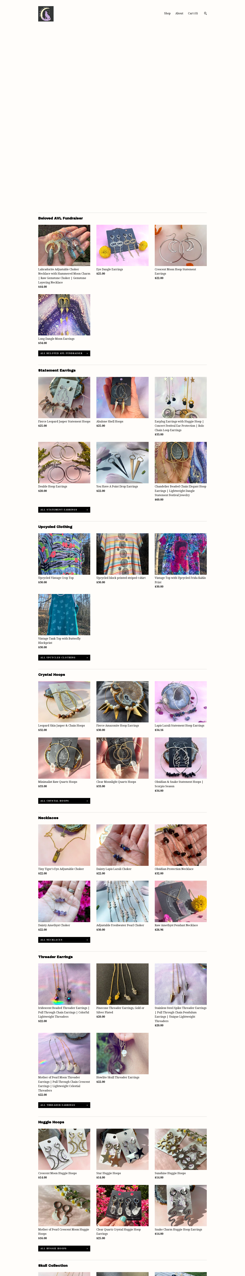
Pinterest (102, 1253)
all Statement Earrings (58, 330)
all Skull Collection (57, 1212)
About (179, 13)
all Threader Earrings (57, 925)
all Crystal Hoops (54, 621)
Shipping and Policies (52, 1258)
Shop (167, 13)
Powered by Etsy (178, 1258)
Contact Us (45, 1262)
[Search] (205, 14)
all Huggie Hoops (53, 1069)
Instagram (103, 1248)
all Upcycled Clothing (58, 478)
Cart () (193, 13)
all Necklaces (51, 760)
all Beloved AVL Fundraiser (61, 173)
